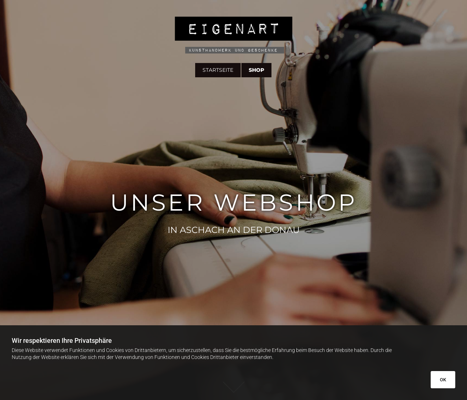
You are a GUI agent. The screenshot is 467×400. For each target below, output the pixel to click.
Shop (256, 70)
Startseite (218, 70)
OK (443, 379)
